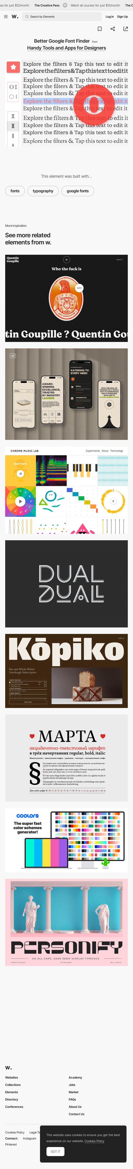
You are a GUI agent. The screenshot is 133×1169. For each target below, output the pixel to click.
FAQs (72, 1099)
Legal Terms (37, 1132)
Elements (11, 1092)
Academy (75, 1077)
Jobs (72, 1085)
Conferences (14, 1106)
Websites (11, 1077)
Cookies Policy (14, 1132)
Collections (13, 1085)
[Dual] (66, 583)
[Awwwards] (15, 16)
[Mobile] (66, 394)
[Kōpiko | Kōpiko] (66, 671)
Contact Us (76, 1114)
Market (74, 1092)
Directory (11, 1099)
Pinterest (11, 1144)
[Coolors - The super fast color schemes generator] (66, 840)
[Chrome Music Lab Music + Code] (66, 490)
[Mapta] (66, 758)
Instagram (29, 1138)
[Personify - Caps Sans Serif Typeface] (66, 922)
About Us (75, 1106)
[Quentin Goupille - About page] (66, 298)
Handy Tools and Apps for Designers (66, 47)
